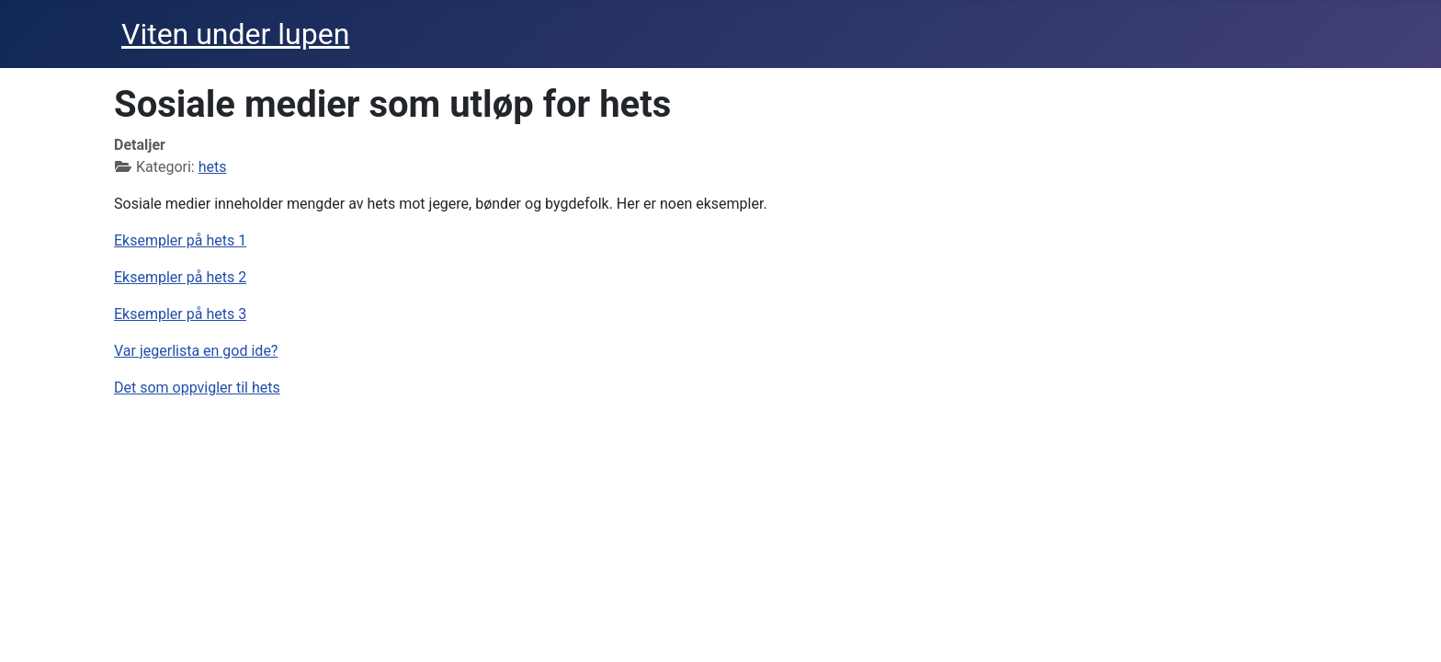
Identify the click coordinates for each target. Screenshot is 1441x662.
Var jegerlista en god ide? (196, 351)
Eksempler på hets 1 (180, 240)
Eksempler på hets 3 (180, 314)
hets (213, 167)
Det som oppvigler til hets (197, 387)
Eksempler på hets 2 (180, 277)
